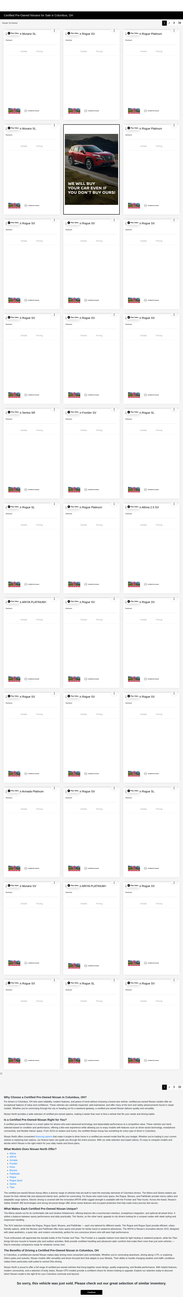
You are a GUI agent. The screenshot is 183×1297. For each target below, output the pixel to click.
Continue (91, 1292)
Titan (12, 1187)
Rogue (13, 1177)
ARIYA (13, 1157)
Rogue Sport (16, 1180)
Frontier (13, 1163)
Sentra (13, 1184)
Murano (13, 1170)
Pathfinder (15, 1174)
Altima (13, 1153)
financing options (43, 1136)
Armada (13, 1160)
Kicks (12, 1167)
